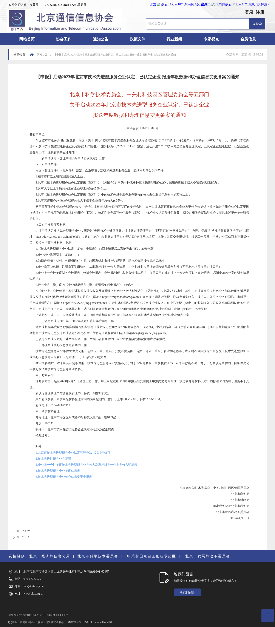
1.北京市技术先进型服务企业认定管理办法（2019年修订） (74, 452)
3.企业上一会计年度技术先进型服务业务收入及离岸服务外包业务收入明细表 (86, 464)
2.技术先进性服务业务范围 (53, 458)
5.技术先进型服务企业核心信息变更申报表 (64, 476)
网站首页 (42, 54)
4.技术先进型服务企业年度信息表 (58, 470)
